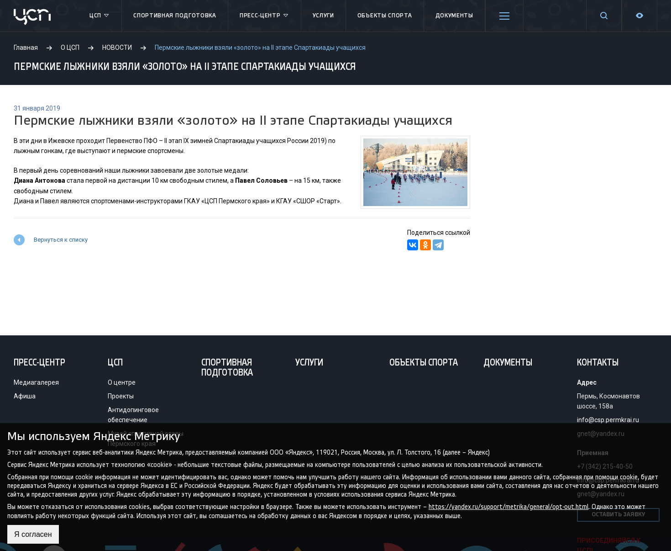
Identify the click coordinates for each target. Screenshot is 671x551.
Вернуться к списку (61, 239)
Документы (454, 16)
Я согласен (33, 534)
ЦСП (99, 16)
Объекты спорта (384, 16)
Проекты (121, 396)
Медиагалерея (36, 382)
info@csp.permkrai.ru (608, 420)
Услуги (323, 16)
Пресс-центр (264, 16)
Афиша (25, 396)
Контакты (598, 363)
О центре (122, 382)
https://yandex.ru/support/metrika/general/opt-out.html (508, 506)
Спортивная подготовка (174, 16)
